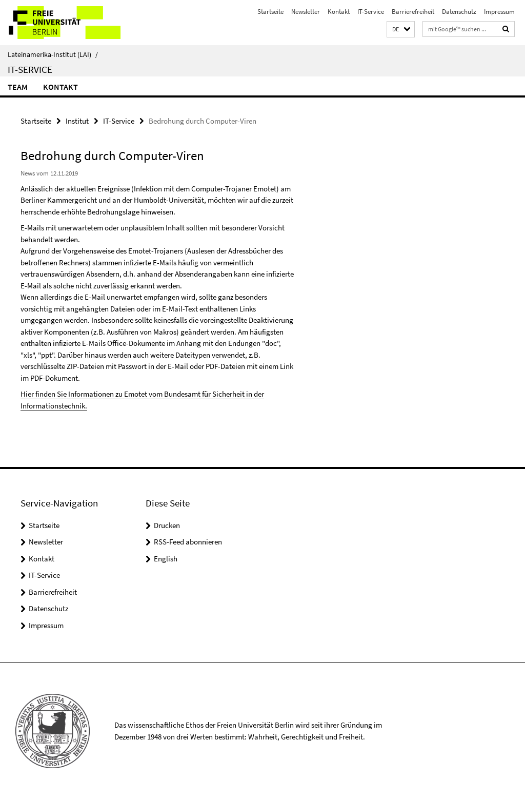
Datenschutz (459, 11)
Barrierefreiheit (413, 11)
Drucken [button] (167, 525)
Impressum (499, 11)
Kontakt (339, 11)
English (165, 558)
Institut (77, 121)
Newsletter (305, 11)
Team (18, 87)
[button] (401, 29)
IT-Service (370, 11)
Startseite (270, 11)
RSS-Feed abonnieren (188, 542)
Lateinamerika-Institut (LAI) (53, 54)
